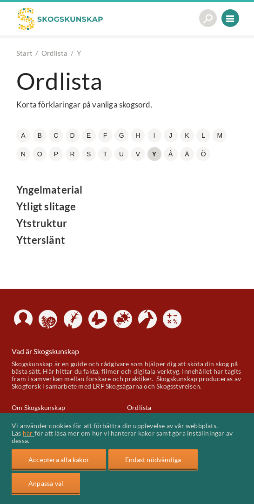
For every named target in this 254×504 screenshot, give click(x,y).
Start (24, 53)
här (28, 433)
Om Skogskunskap (38, 407)
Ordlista (54, 53)
